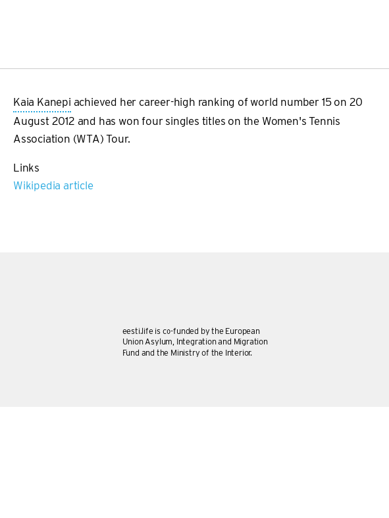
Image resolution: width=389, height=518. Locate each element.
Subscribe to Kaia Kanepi (18, 200)
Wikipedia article (53, 185)
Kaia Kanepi (42, 102)
